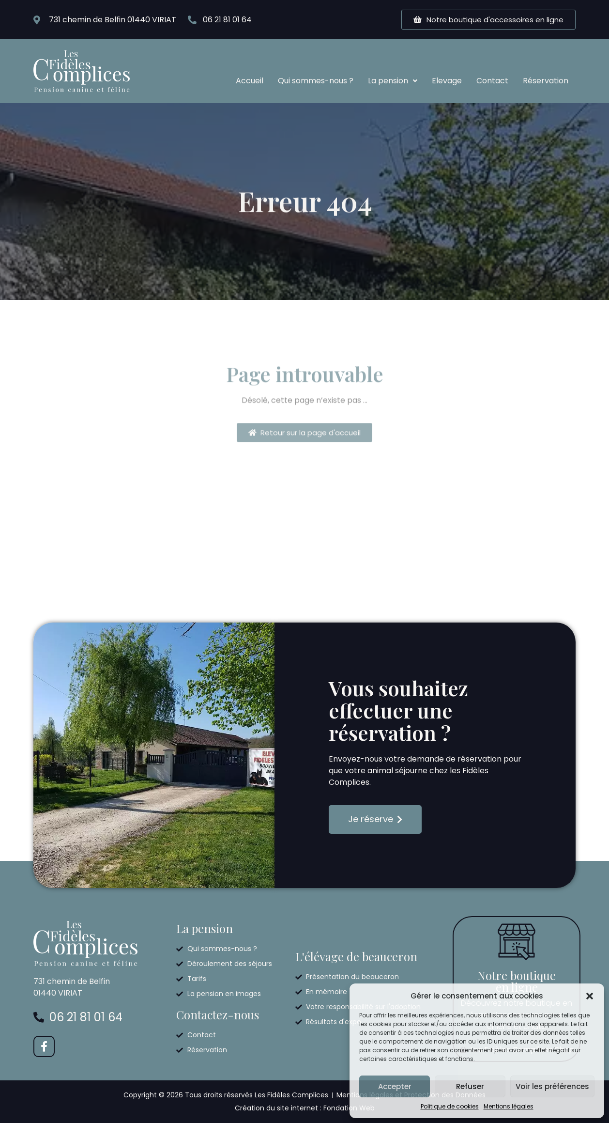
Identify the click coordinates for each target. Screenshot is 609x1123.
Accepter (394, 1086)
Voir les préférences (552, 1086)
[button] (589, 996)
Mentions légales (508, 1106)
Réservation (545, 80)
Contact (492, 80)
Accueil (249, 80)
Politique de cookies (450, 1106)
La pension (392, 80)
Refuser (470, 1086)
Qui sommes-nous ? (315, 80)
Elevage (447, 80)
